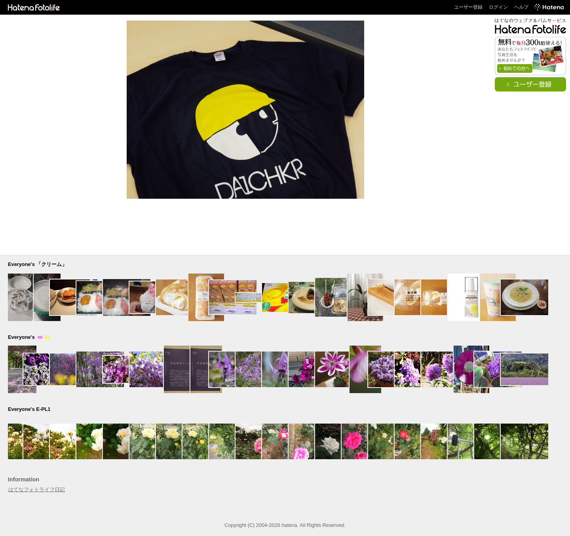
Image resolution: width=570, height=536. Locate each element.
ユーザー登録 (468, 7)
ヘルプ (521, 7)
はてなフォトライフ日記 (36, 489)
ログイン (498, 7)
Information (23, 479)
